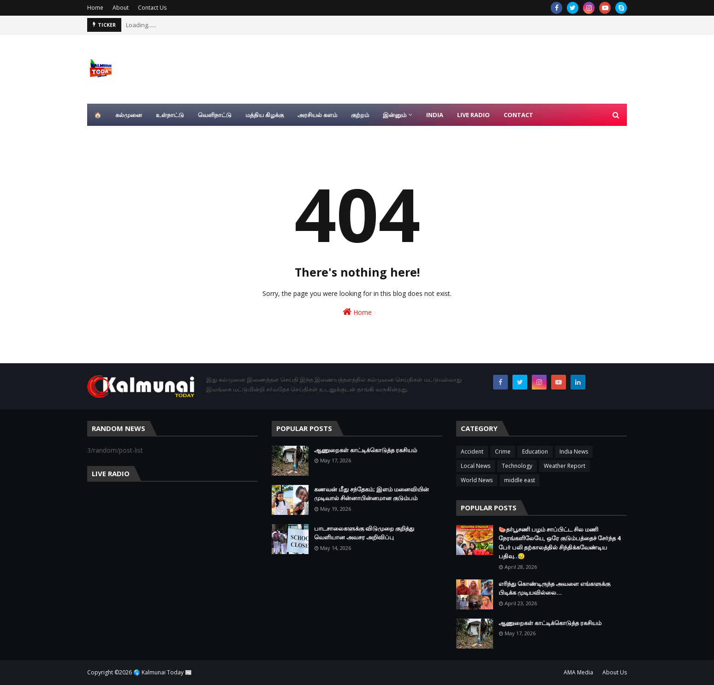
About (121, 8)
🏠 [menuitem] (97, 115)
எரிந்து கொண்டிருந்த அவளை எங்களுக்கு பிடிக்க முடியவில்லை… (554, 588)
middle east (519, 480)
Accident (472, 451)
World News (477, 480)
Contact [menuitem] (518, 115)
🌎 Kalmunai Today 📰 (162, 672)
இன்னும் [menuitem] (394, 115)
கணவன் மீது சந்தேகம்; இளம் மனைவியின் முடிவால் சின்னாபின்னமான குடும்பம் (371, 493)
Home (95, 8)
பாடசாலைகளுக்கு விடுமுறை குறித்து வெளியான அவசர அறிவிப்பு (364, 533)
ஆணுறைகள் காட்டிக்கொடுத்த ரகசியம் (365, 450)
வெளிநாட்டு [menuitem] (215, 115)
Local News (475, 466)
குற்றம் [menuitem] (360, 115)
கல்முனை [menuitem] (128, 115)
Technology (517, 466)
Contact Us (152, 8)
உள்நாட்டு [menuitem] (170, 115)
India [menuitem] (434, 115)
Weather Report (564, 466)
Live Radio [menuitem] (473, 115)
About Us (614, 672)
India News (573, 451)
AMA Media (578, 672)
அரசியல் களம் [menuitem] (317, 115)
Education (535, 451)
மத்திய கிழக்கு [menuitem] (264, 115)
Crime (503, 451)
